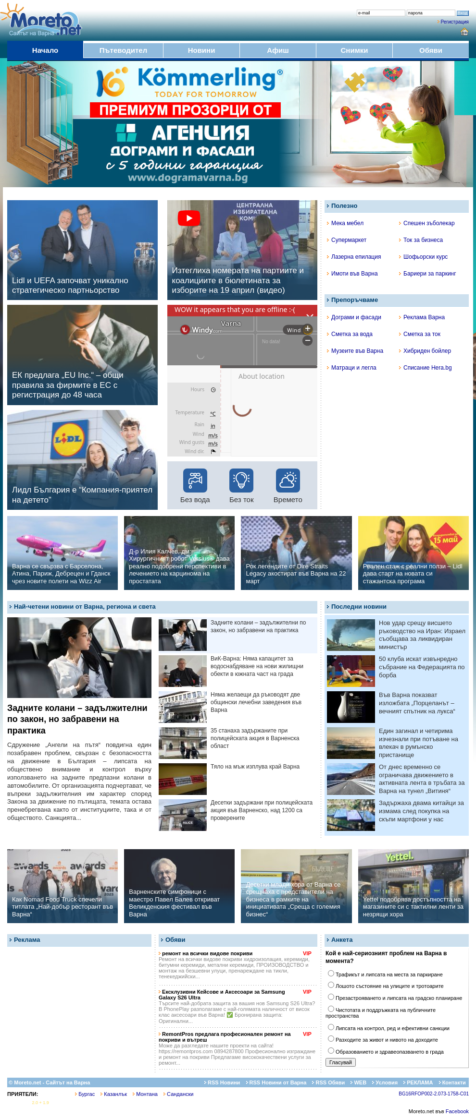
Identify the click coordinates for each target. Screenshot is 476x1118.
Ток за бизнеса (421, 240)
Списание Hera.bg (425, 367)
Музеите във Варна (355, 351)
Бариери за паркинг (427, 273)
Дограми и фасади (354, 317)
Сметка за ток (419, 334)
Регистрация (455, 21)
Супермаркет (346, 240)
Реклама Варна (422, 317)
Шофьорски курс (423, 256)
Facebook (457, 1111)
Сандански (178, 1094)
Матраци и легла (351, 367)
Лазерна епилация (354, 256)
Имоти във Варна (352, 273)
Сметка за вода (350, 334)
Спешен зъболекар (427, 223)
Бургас (85, 1094)
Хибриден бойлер (425, 351)
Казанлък (113, 1094)
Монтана (145, 1094)
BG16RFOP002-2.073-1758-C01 (434, 1093)
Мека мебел (345, 223)
